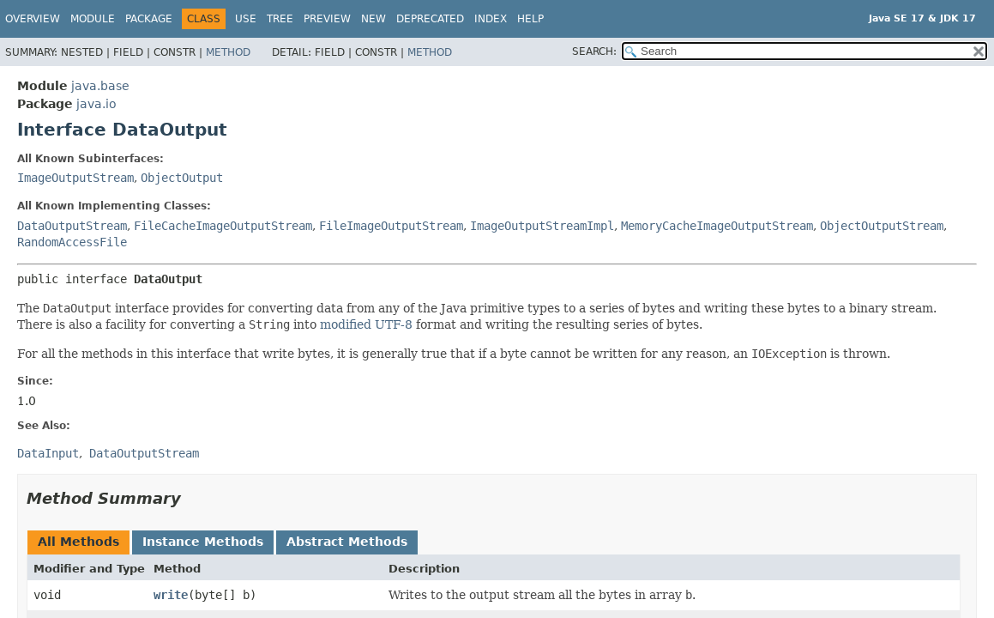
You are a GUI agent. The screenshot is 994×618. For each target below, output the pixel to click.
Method (228, 52)
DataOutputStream (72, 226)
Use (245, 19)
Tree (280, 19)
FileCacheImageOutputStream (223, 226)
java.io (96, 104)
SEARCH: (594, 51)
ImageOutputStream (75, 178)
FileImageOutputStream (391, 226)
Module (92, 19)
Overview (32, 19)
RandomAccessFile (72, 242)
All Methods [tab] (78, 541)
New (373, 19)
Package (148, 19)
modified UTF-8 (366, 324)
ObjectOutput (182, 178)
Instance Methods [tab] (202, 541)
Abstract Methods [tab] (346, 541)
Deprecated (430, 19)
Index (490, 19)
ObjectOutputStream (881, 226)
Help (530, 19)
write (171, 595)
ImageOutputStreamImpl (542, 226)
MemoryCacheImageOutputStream (717, 226)
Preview (327, 19)
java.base (100, 86)
